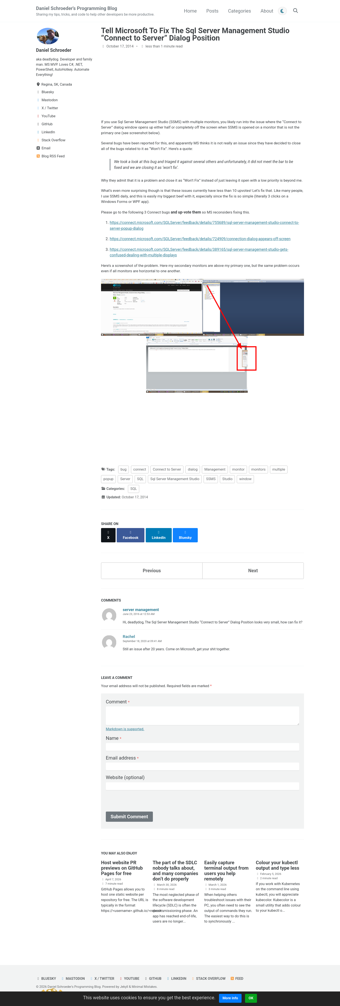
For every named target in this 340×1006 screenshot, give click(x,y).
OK (253, 998)
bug (124, 479)
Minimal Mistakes (147, 987)
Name (113, 750)
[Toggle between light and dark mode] (281, 11)
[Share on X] (108, 542)
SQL (140, 489)
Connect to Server (167, 479)
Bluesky (46, 979)
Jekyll (126, 987)
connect (139, 479)
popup (108, 489)
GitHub (155, 979)
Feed (241, 979)
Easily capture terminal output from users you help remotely (226, 883)
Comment (117, 713)
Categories (238, 11)
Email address (122, 769)
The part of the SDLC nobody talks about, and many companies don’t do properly (175, 883)
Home (189, 11)
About (265, 11)
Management (214, 479)
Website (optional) (125, 789)
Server (125, 489)
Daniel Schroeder (54, 50)
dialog (193, 479)
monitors (258, 479)
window (245, 489)
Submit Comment (129, 828)
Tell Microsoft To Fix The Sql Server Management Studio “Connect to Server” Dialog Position (195, 34)
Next (253, 576)
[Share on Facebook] (131, 542)
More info (232, 998)
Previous (151, 576)
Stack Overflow (212, 979)
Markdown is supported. (125, 741)
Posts (211, 11)
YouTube (131, 979)
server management (141, 615)
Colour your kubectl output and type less (277, 877)
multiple (278, 479)
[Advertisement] (202, 84)
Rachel (129, 648)
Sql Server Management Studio (174, 489)
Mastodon (73, 979)
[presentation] (139, 813)
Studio (227, 489)
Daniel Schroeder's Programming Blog (97, 11)
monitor (238, 479)
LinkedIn (179, 979)
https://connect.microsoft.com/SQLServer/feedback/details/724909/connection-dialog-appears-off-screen (200, 248)
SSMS (211, 489)
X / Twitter (103, 979)
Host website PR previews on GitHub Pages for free (122, 880)
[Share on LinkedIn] (159, 542)
